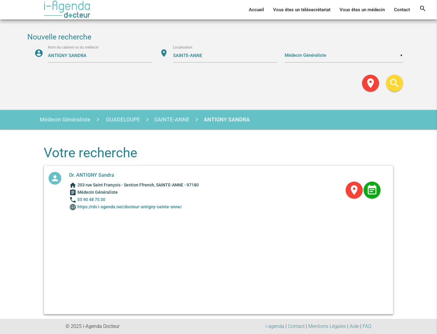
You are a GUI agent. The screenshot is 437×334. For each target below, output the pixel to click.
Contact (402, 9)
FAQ (367, 326)
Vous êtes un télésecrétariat (301, 9)
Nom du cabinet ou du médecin (73, 47)
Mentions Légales (327, 326)
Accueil (256, 9)
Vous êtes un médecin (362, 9)
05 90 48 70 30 (91, 199)
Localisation (182, 47)
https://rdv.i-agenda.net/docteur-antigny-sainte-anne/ (129, 206)
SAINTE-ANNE (171, 119)
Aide (354, 326)
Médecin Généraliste (65, 119)
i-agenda (275, 326)
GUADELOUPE (122, 119)
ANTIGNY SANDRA (227, 119)
